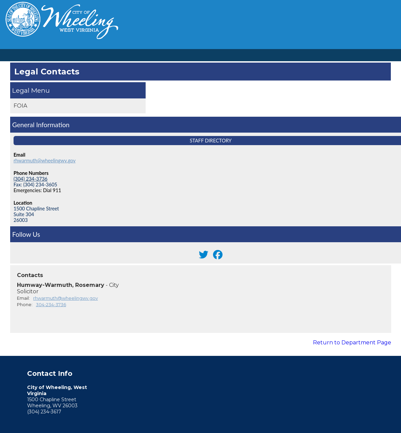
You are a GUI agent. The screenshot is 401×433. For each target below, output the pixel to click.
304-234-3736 (51, 304)
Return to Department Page (352, 342)
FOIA (20, 105)
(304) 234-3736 (30, 179)
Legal (20, 90)
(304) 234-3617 (44, 412)
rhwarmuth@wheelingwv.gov (45, 160)
